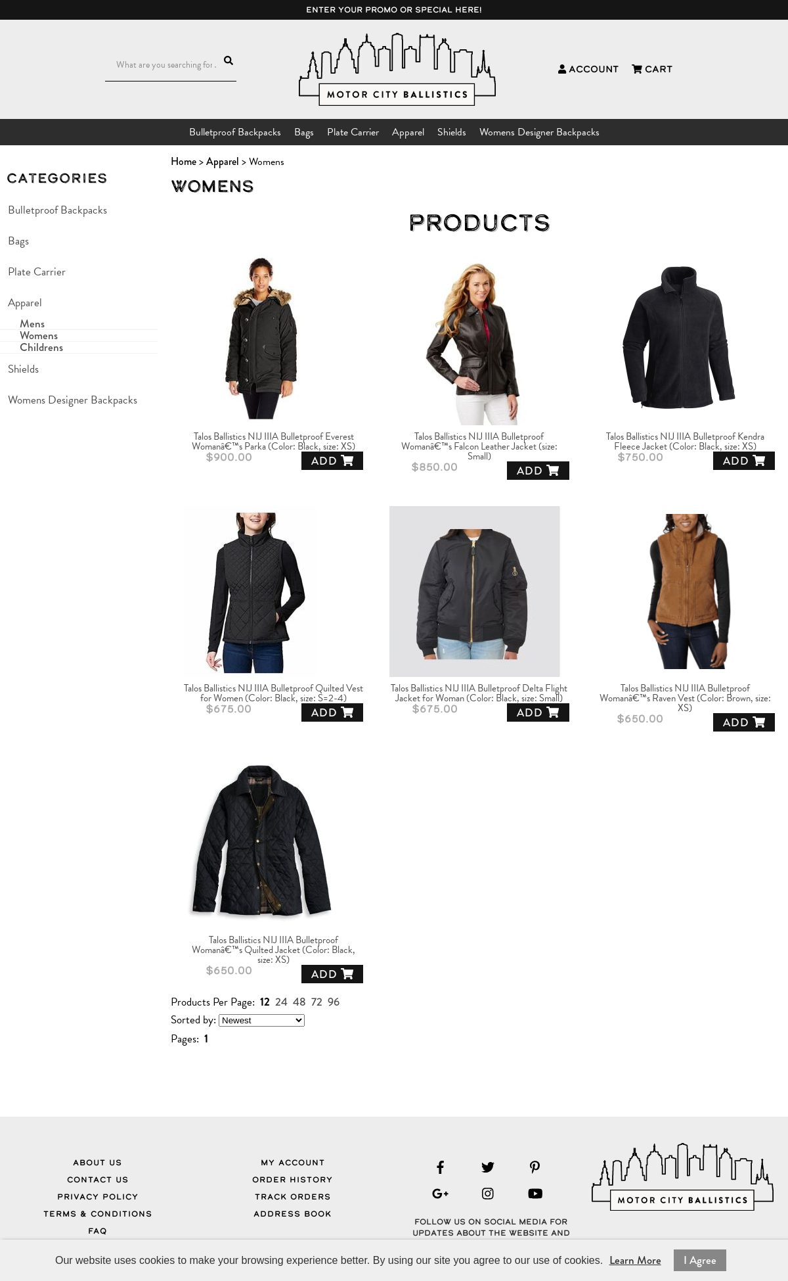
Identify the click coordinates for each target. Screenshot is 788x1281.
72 (316, 1002)
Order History (292, 1180)
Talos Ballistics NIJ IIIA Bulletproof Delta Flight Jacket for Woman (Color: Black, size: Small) (479, 693)
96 (333, 1002)
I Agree (700, 1260)
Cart (652, 69)
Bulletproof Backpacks (235, 132)
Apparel (408, 132)
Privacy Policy (98, 1197)
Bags (304, 132)
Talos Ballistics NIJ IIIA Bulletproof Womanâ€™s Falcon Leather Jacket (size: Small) (479, 446)
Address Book (292, 1214)
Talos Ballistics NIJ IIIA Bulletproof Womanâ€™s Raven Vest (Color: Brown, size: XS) (685, 698)
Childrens (41, 348)
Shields (451, 132)
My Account (293, 1162)
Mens (32, 324)
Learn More (635, 1260)
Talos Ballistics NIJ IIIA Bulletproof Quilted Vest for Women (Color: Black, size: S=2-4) (273, 693)
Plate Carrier (353, 132)
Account (588, 69)
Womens (39, 336)
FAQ (97, 1231)
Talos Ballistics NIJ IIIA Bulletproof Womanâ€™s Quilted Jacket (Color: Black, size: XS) (273, 950)
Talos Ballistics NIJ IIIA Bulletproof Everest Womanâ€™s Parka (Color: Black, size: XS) (273, 442)
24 (281, 1002)
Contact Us (98, 1180)
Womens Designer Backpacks (539, 132)
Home (183, 161)
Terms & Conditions (97, 1214)
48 (299, 1002)
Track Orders (293, 1197)
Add (332, 461)
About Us (97, 1162)
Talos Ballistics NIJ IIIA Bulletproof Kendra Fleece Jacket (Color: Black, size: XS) (685, 442)
